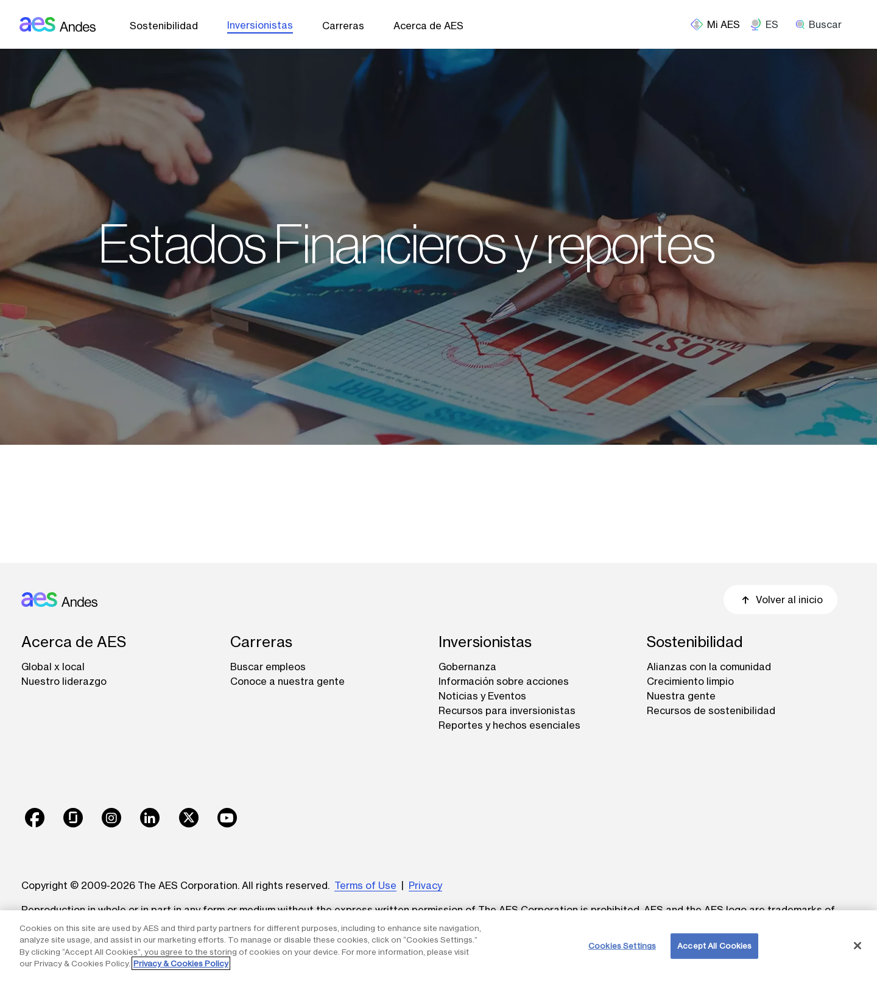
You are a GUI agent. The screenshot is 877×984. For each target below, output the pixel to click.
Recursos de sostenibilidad (711, 710)
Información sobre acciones (503, 681)
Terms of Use (365, 885)
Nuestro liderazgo (64, 681)
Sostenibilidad (164, 25)
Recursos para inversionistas (507, 710)
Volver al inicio (780, 599)
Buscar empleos (268, 666)
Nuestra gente (681, 696)
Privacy (425, 885)
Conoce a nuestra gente (287, 681)
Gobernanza (467, 666)
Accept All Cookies (714, 945)
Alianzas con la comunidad (709, 666)
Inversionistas (260, 25)
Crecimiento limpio (690, 681)
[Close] (857, 945)
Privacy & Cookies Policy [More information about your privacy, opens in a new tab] (180, 963)
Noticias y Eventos (482, 696)
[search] (822, 24)
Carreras (343, 25)
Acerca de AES (428, 25)
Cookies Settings (622, 945)
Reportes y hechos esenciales (509, 725)
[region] (438, 947)
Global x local (53, 666)
